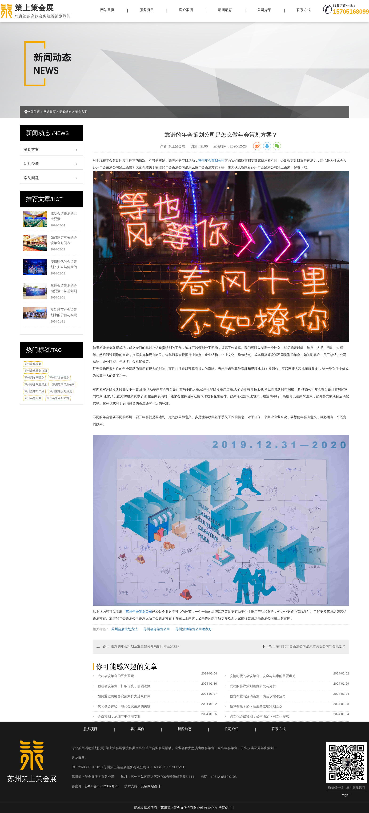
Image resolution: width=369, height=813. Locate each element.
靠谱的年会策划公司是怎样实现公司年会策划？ (310, 646)
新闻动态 (225, 10)
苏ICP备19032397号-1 (101, 786)
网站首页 (107, 10)
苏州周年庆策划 (34, 377)
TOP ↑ (346, 795)
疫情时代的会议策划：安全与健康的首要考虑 (263, 676)
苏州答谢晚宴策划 (35, 384)
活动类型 (31, 164)
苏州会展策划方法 (124, 629)
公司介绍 (264, 10)
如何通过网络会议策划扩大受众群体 (124, 696)
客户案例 (186, 10)
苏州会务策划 (32, 398)
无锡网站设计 (150, 786)
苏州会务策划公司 (58, 398)
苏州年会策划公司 (211, 160)
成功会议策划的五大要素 (116, 676)
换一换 (74, 365)
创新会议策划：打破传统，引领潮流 (124, 686)
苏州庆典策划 (32, 364)
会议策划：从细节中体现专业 (119, 716)
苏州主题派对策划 (60, 391)
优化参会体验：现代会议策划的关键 (124, 706)
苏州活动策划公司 (63, 384)
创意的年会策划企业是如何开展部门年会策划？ (145, 646)
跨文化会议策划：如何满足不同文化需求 (259, 716)
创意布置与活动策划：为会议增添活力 (258, 696)
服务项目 (147, 10)
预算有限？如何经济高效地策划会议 (256, 706)
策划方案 (81, 112)
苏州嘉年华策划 (34, 391)
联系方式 (304, 10)
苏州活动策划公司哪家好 (194, 629)
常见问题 (31, 178)
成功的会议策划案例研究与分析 (253, 686)
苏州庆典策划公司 (35, 370)
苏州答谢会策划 (59, 377)
